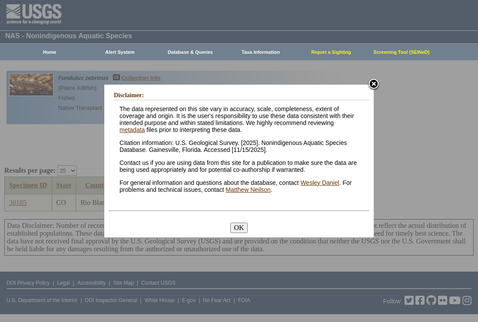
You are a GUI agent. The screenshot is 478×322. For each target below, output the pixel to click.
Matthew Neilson (248, 189)
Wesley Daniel (319, 182)
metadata (132, 129)
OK (239, 227)
